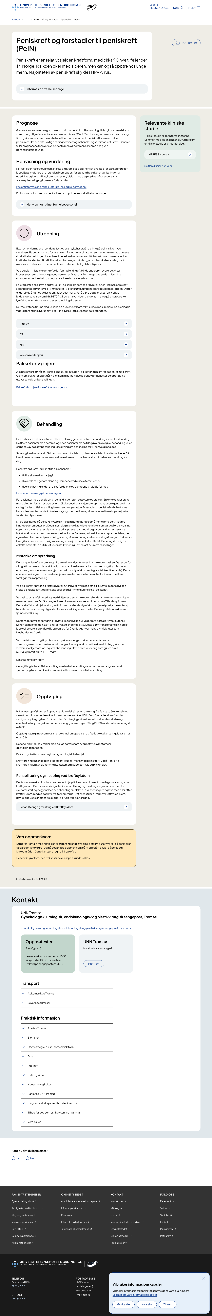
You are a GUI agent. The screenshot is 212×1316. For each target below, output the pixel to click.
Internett (33, 1075)
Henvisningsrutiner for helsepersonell (52, 204)
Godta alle (123, 1304)
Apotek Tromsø (37, 1037)
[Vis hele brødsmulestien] (26, 19)
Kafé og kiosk (36, 1084)
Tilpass (167, 1304)
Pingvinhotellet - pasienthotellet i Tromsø (52, 1112)
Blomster (33, 1047)
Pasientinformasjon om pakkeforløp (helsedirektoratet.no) (51, 186)
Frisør (31, 1066)
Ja (17, 1168)
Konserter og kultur (39, 1094)
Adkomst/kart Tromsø (41, 1003)
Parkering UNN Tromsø (41, 1103)
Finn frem (93, 973)
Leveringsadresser (39, 1012)
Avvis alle (146, 1304)
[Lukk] (203, 1278)
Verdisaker (34, 1131)
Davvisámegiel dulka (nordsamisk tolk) (51, 1056)
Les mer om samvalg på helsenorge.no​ (39, 493)
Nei (32, 1168)
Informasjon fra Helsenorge (45, 89)
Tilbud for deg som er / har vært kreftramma (54, 1122)
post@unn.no (19, 1298)
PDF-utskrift (189, 35)
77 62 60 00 (18, 1286)
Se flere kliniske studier (158, 165)
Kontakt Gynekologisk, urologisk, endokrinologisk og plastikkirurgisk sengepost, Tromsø (74, 937)
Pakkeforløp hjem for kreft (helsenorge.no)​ (41, 387)
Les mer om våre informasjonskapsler (135, 1294)
